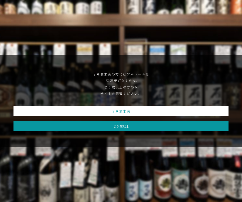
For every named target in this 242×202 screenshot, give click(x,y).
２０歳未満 (121, 111)
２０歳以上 (121, 126)
